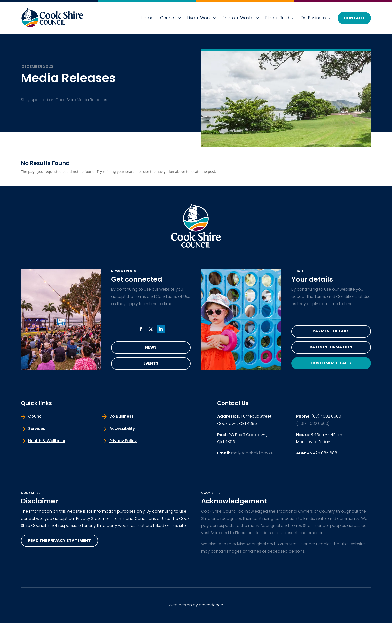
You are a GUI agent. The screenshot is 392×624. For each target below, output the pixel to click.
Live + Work (199, 18)
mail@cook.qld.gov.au (252, 454)
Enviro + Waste (238, 18)
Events (151, 364)
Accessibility (122, 429)
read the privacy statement (60, 541)
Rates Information (331, 348)
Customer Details (331, 364)
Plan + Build (277, 18)
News (151, 348)
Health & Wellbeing (47, 441)
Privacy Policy (123, 441)
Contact (354, 18)
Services (36, 429)
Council (168, 18)
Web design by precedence (196, 606)
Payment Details (331, 331)
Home (147, 18)
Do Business (313, 18)
